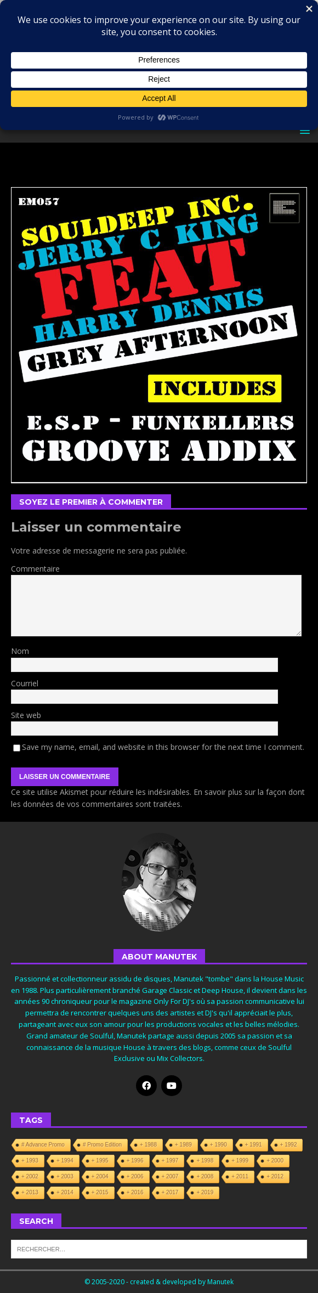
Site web (26, 715)
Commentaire (35, 568)
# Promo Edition (102, 1145)
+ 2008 (204, 1176)
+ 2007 (170, 1176)
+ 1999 (239, 1161)
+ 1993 (29, 1161)
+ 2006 (135, 1176)
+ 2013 (29, 1192)
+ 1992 (288, 1145)
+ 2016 (135, 1192)
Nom (20, 651)
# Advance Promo (43, 1145)
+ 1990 (218, 1145)
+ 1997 (170, 1161)
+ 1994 (64, 1161)
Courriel (24, 683)
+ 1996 (135, 1161)
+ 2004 (100, 1176)
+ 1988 (148, 1145)
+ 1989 (183, 1145)
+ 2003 (64, 1176)
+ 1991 (253, 1145)
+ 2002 (29, 1176)
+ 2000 (274, 1161)
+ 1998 (204, 1161)
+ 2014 (64, 1192)
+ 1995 (100, 1161)
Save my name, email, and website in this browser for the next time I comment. (163, 747)
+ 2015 (100, 1192)
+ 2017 (170, 1192)
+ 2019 (204, 1192)
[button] (303, 130)
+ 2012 (274, 1176)
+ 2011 (239, 1176)
